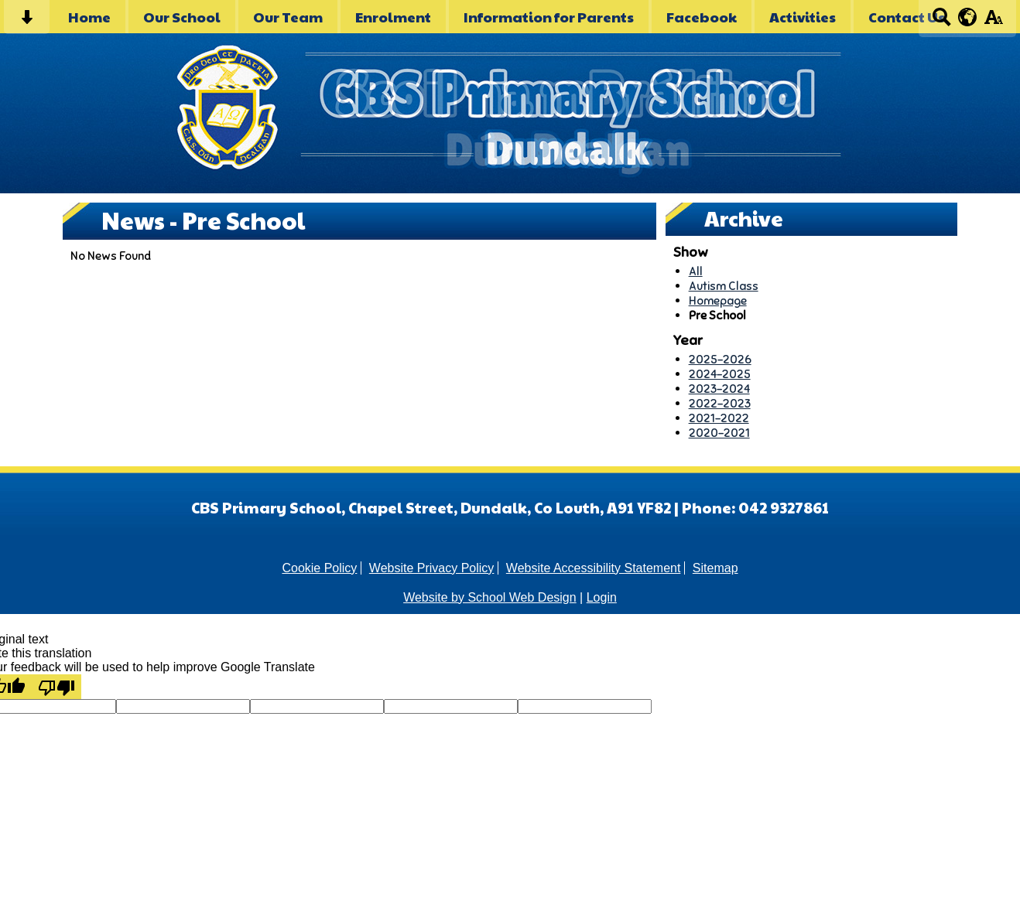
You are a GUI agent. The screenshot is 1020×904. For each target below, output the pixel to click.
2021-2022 (719, 418)
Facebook (701, 16)
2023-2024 (719, 388)
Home (89, 16)
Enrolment (393, 16)
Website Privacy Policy (432, 568)
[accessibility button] (993, 22)
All (696, 271)
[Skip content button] (26, 22)
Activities (802, 16)
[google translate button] (968, 17)
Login (602, 597)
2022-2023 (720, 403)
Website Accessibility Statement (593, 568)
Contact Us (906, 16)
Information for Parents (549, 16)
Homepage (718, 300)
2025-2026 (720, 359)
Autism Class (723, 285)
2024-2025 (720, 374)
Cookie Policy (319, 568)
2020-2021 (719, 432)
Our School (182, 16)
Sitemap (715, 568)
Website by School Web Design (490, 597)
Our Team (288, 16)
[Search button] (941, 22)
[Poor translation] (56, 686)
